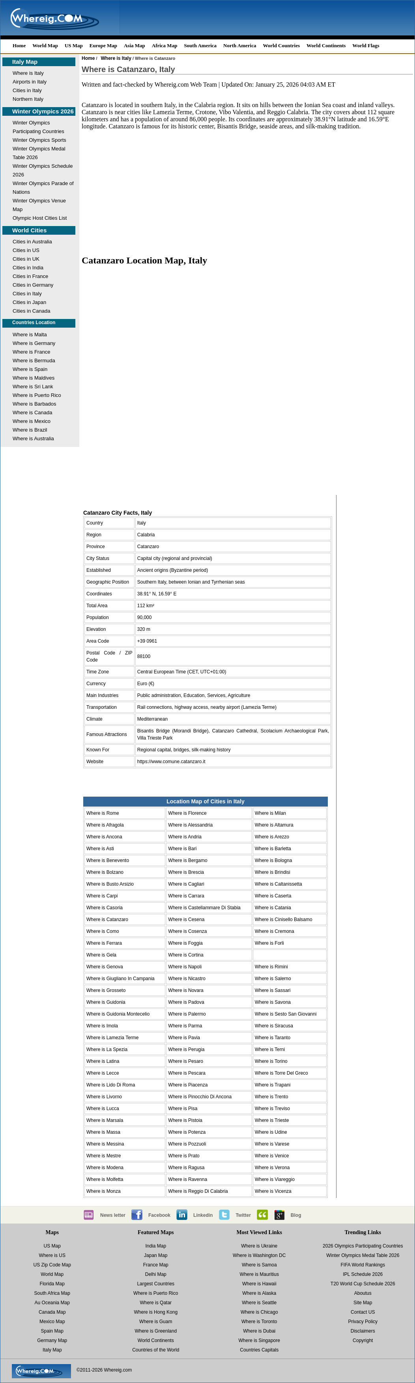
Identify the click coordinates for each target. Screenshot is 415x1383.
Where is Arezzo (272, 837)
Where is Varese (272, 1144)
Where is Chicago (259, 1312)
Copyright (363, 1340)
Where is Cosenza (187, 931)
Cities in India (28, 268)
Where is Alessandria (190, 825)
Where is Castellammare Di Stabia (204, 907)
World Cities (29, 230)
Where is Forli (269, 943)
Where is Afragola (105, 825)
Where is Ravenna (187, 1179)
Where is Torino (271, 1061)
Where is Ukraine (259, 1246)
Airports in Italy (30, 82)
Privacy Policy (363, 1321)
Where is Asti (100, 848)
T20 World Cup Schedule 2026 (363, 1284)
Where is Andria (185, 837)
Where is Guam (155, 1321)
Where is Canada (32, 412)
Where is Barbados (34, 404)
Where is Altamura (274, 825)
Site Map (362, 1302)
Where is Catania (273, 907)
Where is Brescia (186, 872)
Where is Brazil (30, 430)
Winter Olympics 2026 (43, 111)
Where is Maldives (33, 378)
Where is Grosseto (105, 990)
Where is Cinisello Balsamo (283, 919)
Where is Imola (102, 1026)
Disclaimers (363, 1331)
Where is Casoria (104, 907)
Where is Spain (30, 369)
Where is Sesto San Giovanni (286, 1014)
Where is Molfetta (104, 1179)
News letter (112, 1215)
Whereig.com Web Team (186, 84)
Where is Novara (185, 990)
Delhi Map (155, 1274)
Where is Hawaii (259, 1284)
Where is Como (102, 931)
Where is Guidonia (105, 1002)
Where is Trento (271, 1096)
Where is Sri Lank (33, 386)
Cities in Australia (32, 242)
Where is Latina (102, 1061)
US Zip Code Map (52, 1265)
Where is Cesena (186, 919)
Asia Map (134, 45)
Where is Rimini (271, 967)
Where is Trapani (273, 1085)
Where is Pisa (182, 1108)
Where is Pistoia (185, 1120)
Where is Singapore (259, 1340)
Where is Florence (187, 813)
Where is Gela (101, 955)
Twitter (243, 1215)
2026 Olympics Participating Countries (363, 1246)
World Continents (326, 45)
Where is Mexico (31, 421)
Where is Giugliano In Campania (120, 978)
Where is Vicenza (273, 1191)
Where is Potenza (187, 1132)
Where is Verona (272, 1167)
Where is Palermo (187, 1014)
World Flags (365, 45)
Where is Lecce (102, 1073)
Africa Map (165, 45)
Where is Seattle (259, 1302)
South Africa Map (52, 1293)
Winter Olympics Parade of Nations (43, 187)
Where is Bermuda (34, 360)
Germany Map (52, 1340)
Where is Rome (102, 813)
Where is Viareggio (275, 1179)
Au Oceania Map (52, 1302)
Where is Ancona (104, 837)
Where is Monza (103, 1191)
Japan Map (155, 1255)
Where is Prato (183, 1156)
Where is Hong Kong (156, 1312)
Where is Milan (270, 813)
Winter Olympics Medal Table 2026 (39, 153)
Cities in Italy (27, 90)
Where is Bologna (273, 860)
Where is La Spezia (106, 1049)
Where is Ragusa (186, 1167)
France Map (155, 1265)
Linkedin (203, 1215)
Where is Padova (186, 1002)
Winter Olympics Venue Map (39, 205)
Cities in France (30, 276)
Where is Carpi (102, 896)
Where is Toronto (259, 1321)
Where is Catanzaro (107, 919)
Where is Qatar (156, 1302)
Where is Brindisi (272, 872)
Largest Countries (155, 1284)
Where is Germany (34, 343)
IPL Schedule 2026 (363, 1274)
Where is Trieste (272, 1120)
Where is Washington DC (259, 1255)
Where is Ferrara (104, 943)
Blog (296, 1215)
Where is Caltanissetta (278, 884)
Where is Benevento (107, 860)
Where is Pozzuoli (187, 1144)
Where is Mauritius (259, 1274)
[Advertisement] (247, 185)
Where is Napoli (185, 967)
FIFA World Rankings (363, 1265)
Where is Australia (33, 438)
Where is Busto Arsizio (110, 884)
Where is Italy (28, 73)
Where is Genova (104, 967)
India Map (155, 1246)
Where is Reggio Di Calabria (198, 1191)
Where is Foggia (185, 943)
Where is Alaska (259, 1293)
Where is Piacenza (188, 1085)
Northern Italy (28, 99)
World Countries (281, 45)
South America (200, 45)
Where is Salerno (273, 978)
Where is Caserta (273, 896)
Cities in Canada (31, 311)
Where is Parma (185, 1026)
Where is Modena (104, 1167)
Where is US (52, 1255)
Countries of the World (155, 1350)
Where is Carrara (186, 896)
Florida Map (52, 1284)
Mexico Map (52, 1321)
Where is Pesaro (185, 1061)
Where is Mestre (103, 1156)
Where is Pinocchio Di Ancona (200, 1096)
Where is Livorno (104, 1096)
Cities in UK (26, 259)
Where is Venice (272, 1156)
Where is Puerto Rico (37, 395)
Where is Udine (271, 1132)
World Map (45, 45)
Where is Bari (182, 848)
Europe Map (103, 45)
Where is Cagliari (186, 884)
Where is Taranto (273, 1037)
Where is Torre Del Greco (281, 1073)
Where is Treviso (272, 1108)
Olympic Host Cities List (40, 218)
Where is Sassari (273, 990)
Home (19, 45)
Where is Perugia (186, 1049)
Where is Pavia (184, 1037)
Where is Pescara (187, 1073)
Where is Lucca (102, 1108)
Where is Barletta (273, 848)
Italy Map (24, 61)
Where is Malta (30, 334)
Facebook (159, 1215)
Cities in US (26, 250)
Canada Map (52, 1312)
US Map (74, 45)
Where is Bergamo (187, 860)
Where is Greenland (156, 1331)
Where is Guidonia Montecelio (118, 1014)
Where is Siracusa (274, 1026)
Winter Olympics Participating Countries (38, 127)
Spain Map (52, 1331)
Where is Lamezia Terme (112, 1037)
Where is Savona (273, 1002)
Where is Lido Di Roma (110, 1085)
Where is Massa (103, 1132)
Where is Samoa (259, 1265)
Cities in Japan (29, 302)
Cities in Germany (33, 285)
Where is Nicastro (187, 978)
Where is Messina (105, 1144)
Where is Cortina (185, 955)
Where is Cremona (274, 931)
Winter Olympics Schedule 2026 (43, 170)
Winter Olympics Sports (39, 140)
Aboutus (363, 1293)
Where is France (31, 352)
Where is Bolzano (104, 872)
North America (239, 45)
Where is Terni (270, 1049)
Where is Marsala (104, 1120)
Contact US (363, 1312)
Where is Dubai (259, 1331)
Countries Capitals (259, 1350)
